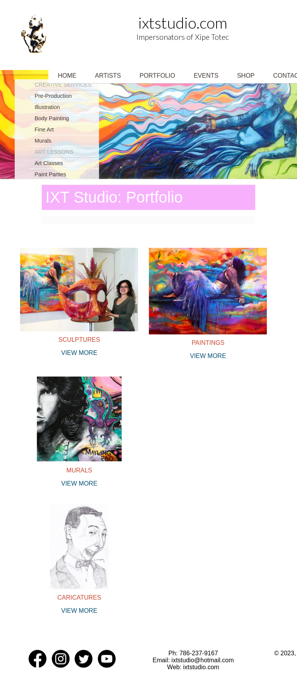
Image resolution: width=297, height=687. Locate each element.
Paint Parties (50, 174)
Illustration (47, 107)
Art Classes (48, 163)
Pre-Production (53, 96)
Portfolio (157, 75)
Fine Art (44, 129)
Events (206, 75)
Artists (108, 75)
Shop (245, 75)
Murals (42, 141)
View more (79, 352)
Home (67, 75)
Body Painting (51, 118)
